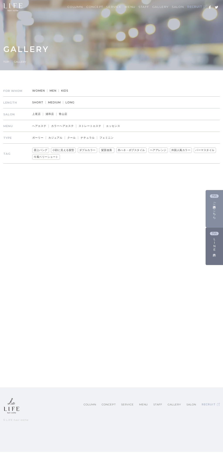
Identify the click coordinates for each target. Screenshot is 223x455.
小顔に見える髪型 (64, 150)
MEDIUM (57, 102)
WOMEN (40, 90)
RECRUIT (199, 7)
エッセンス (119, 126)
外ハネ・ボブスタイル (132, 150)
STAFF (150, 6)
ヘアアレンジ (159, 150)
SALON (180, 6)
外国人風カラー (181, 150)
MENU (137, 6)
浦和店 (51, 114)
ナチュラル (92, 137)
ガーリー (39, 137)
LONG (73, 102)
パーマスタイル (206, 150)
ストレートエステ (95, 126)
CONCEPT (104, 6)
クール (74, 137)
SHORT (39, 102)
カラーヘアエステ (65, 126)
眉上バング (42, 150)
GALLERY (165, 6)
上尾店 (37, 114)
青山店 (65, 114)
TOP (6, 61)
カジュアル (58, 137)
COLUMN (86, 6)
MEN (55, 90)
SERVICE (122, 6)
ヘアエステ (41, 126)
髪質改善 (107, 150)
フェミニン (112, 137)
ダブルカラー (88, 150)
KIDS (68, 90)
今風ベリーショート (47, 156)
